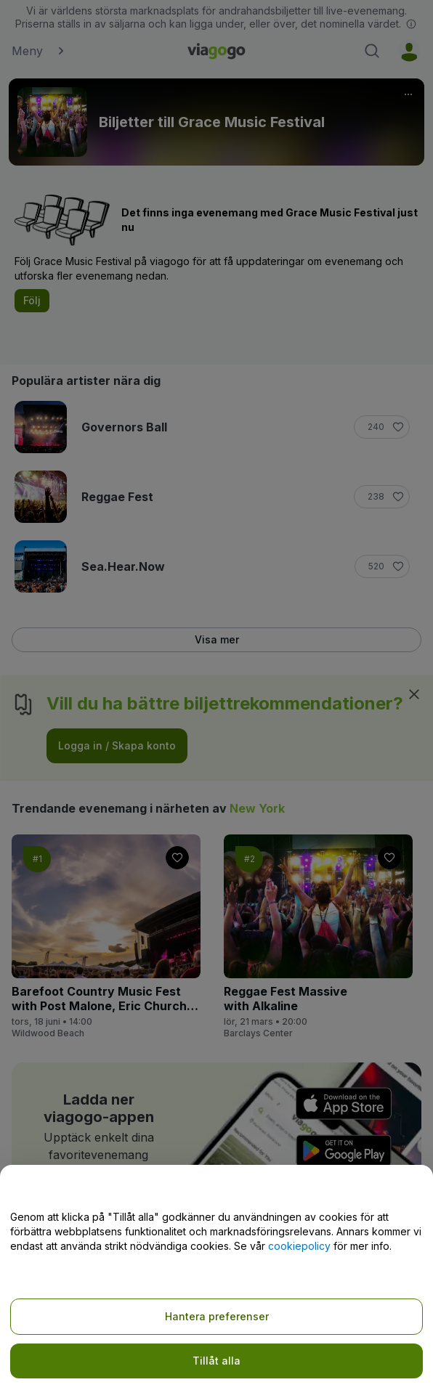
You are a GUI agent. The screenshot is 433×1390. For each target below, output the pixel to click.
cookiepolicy (299, 1246)
